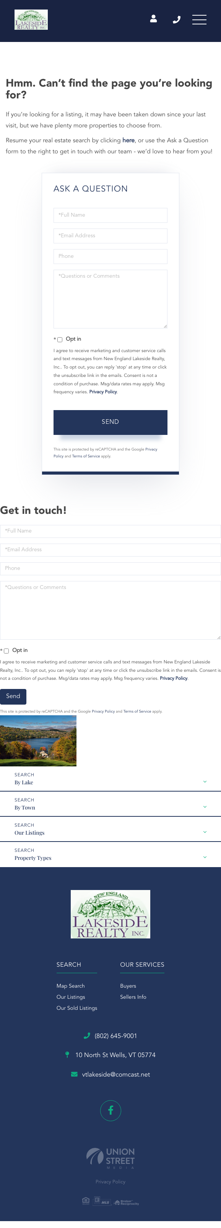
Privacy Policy (103, 392)
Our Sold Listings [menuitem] (77, 1008)
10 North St (110, 1057)
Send (110, 422)
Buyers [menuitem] (128, 986)
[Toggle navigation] (198, 21)
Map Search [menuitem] (71, 986)
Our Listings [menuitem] (71, 997)
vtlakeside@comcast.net (110, 1077)
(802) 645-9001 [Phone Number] (172, 21)
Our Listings (29, 832)
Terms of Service (86, 457)
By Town (25, 807)
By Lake (24, 782)
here (128, 141)
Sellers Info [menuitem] (133, 997)
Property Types (33, 857)
